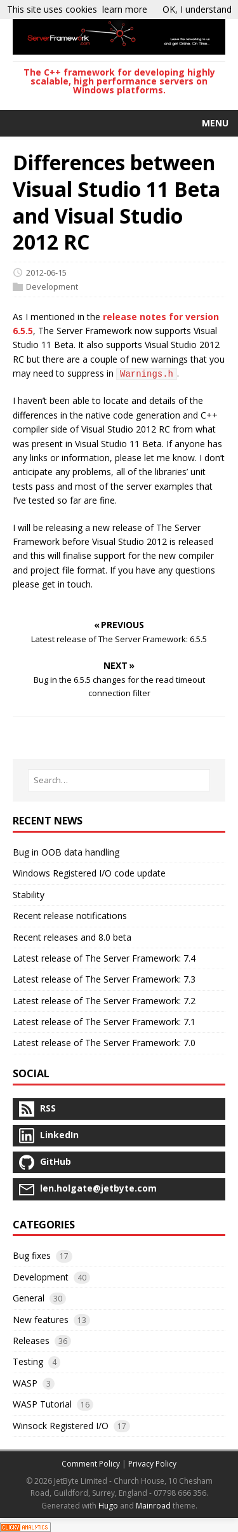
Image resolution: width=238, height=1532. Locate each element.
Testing (28, 1361)
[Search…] (119, 780)
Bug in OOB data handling (66, 852)
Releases (31, 1340)
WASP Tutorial (42, 1404)
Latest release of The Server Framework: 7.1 (104, 1022)
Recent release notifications (70, 916)
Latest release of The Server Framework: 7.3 (104, 979)
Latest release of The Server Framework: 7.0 (104, 1043)
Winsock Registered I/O (61, 1426)
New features (41, 1320)
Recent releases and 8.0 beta (72, 937)
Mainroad (153, 1505)
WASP (25, 1383)
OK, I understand (197, 9)
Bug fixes (32, 1255)
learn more (124, 9)
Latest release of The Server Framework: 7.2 (104, 1001)
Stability (28, 895)
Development (52, 286)
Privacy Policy (152, 1463)
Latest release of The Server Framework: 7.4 (104, 958)
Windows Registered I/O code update (89, 873)
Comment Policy (91, 1463)
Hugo (108, 1505)
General (28, 1298)
